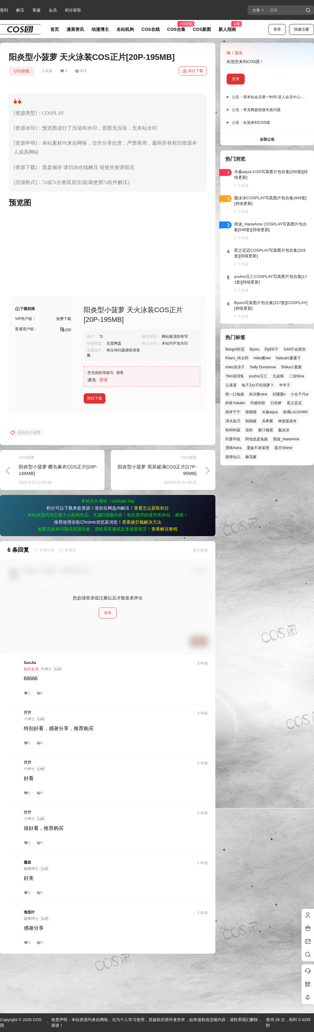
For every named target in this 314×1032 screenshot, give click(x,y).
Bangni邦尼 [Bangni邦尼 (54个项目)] (234, 349)
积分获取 (73, 10)
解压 (20, 10)
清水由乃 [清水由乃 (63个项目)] (232, 421)
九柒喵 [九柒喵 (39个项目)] (278, 376)
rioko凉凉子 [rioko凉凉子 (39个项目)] (235, 367)
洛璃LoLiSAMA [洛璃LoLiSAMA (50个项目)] (295, 412)
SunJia (30, 713)
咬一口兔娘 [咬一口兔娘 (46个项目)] (234, 394)
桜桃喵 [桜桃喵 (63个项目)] (251, 412)
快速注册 (301, 29)
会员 (53, 10)
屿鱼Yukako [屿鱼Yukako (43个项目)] (235, 403)
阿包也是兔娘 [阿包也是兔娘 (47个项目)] (256, 439)
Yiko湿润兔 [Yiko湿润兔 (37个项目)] (234, 376)
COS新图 (21, 71)
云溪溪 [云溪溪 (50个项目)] (231, 385)
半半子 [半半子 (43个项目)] (284, 385)
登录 (277, 29)
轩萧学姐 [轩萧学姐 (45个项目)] (232, 439)
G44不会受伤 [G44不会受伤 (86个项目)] (295, 349)
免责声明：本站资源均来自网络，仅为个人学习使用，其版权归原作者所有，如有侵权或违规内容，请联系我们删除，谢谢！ (156, 1022)
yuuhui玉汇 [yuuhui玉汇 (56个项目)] (258, 376)
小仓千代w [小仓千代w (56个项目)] (299, 394)
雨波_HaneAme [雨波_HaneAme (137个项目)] (286, 439)
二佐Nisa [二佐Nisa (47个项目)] (296, 376)
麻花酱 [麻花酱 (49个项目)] (251, 457)
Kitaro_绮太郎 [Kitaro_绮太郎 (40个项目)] (236, 358)
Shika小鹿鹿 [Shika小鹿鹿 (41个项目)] (291, 367)
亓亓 (27, 763)
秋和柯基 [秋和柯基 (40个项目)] (232, 430)
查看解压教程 (164, 579)
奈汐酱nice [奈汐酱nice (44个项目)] (258, 394)
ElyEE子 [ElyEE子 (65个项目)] (272, 349)
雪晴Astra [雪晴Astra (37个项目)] (233, 448)
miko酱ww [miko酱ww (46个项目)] (262, 358)
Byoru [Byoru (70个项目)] (254, 349)
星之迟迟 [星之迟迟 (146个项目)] (294, 403)
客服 (36, 10)
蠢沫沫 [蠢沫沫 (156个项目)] (283, 430)
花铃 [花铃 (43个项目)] (249, 430)
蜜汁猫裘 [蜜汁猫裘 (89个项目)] (265, 430)
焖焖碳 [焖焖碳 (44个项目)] (251, 421)
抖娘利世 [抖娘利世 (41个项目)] (257, 403)
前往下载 (192, 71)
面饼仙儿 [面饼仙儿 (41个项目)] (232, 457)
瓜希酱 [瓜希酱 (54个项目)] (267, 421)
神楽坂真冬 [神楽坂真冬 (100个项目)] (287, 421)
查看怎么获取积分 (151, 558)
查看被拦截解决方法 (141, 572)
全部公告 (267, 139)
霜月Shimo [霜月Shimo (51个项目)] (283, 448)
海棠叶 (29, 962)
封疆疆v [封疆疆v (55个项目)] (279, 394)
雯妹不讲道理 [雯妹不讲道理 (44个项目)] (258, 448)
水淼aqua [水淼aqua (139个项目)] (270, 412)
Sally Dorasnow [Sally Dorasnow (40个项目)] (263, 367)
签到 (4, 10)
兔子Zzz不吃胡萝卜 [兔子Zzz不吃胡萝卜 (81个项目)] (258, 385)
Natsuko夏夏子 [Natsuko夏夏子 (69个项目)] (288, 358)
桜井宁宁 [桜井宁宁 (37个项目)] (232, 412)
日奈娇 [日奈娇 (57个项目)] (276, 403)
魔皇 (27, 912)
